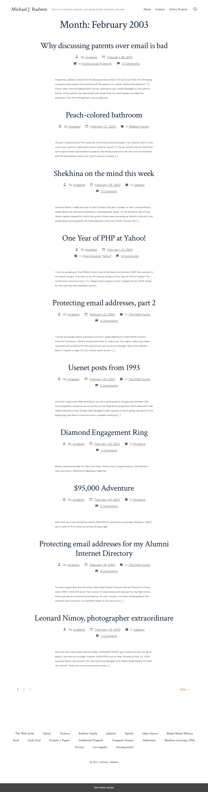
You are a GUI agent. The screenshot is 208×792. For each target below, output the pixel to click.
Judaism (139, 185)
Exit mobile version (104, 787)
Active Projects (178, 9)
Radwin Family (139, 126)
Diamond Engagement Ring (104, 432)
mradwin (91, 57)
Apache (129, 733)
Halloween (149, 740)
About (147, 9)
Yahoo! (106, 256)
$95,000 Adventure (104, 488)
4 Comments (130, 256)
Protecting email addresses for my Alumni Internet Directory (104, 548)
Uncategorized (124, 747)
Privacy (79, 747)
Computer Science (123, 740)
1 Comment (109, 191)
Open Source (92, 256)
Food (16, 740)
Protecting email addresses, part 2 (104, 302)
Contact (160, 9)
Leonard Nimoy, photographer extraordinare (104, 618)
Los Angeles (100, 747)
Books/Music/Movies (180, 733)
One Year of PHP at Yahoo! (104, 238)
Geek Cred (34, 740)
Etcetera (139, 444)
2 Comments (131, 64)
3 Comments (109, 385)
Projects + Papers (59, 740)
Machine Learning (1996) (179, 740)
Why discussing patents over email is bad (104, 45)
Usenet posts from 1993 (104, 367)
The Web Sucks (139, 314)
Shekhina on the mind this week (104, 173)
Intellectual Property (97, 64)
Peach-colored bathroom (104, 115)
